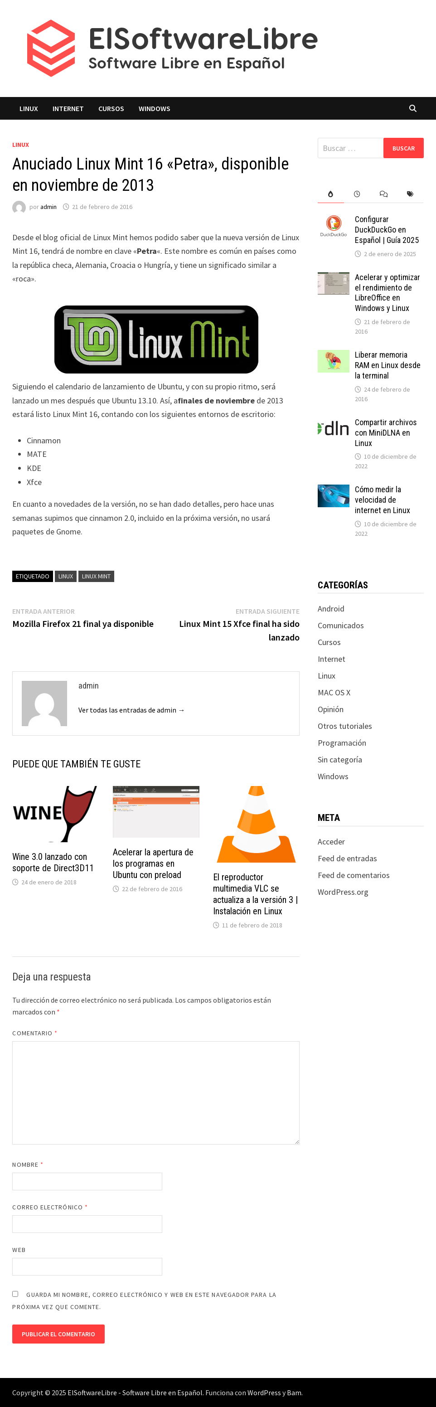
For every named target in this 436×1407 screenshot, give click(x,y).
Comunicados (341, 625)
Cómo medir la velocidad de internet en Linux (382, 500)
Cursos (111, 108)
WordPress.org (343, 892)
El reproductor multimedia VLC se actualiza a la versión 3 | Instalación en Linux (255, 894)
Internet (68, 108)
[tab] (331, 194)
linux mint (96, 576)
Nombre (28, 1164)
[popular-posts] (331, 194)
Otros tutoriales (345, 726)
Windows (154, 108)
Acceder (331, 841)
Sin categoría (340, 759)
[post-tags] (410, 194)
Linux (28, 108)
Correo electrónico (50, 1207)
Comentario (35, 1033)
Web (18, 1250)
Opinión (331, 709)
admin (48, 207)
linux (65, 576)
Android (331, 608)
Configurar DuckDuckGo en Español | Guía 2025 (387, 229)
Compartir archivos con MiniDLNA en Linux (386, 432)
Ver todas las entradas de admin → (131, 709)
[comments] (384, 194)
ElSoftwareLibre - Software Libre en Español (135, 1392)
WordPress (264, 1392)
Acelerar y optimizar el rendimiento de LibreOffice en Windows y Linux (387, 292)
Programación (342, 742)
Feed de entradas (347, 858)
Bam (294, 1392)
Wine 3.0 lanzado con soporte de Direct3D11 (53, 862)
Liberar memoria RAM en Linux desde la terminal (388, 365)
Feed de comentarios (354, 875)
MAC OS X (334, 692)
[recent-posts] (357, 194)
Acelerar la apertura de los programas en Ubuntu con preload (153, 863)
